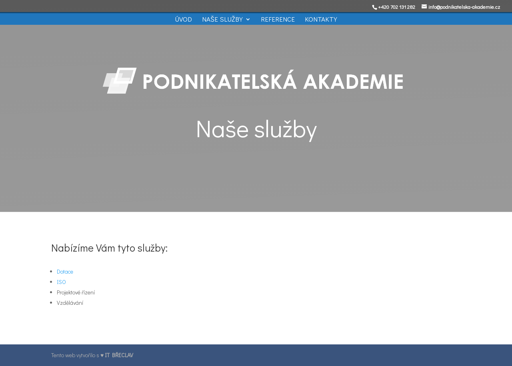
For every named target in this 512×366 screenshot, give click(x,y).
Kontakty (321, 20)
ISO (61, 282)
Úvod (183, 20)
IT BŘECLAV (119, 355)
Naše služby (222, 20)
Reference (278, 20)
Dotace (65, 271)
